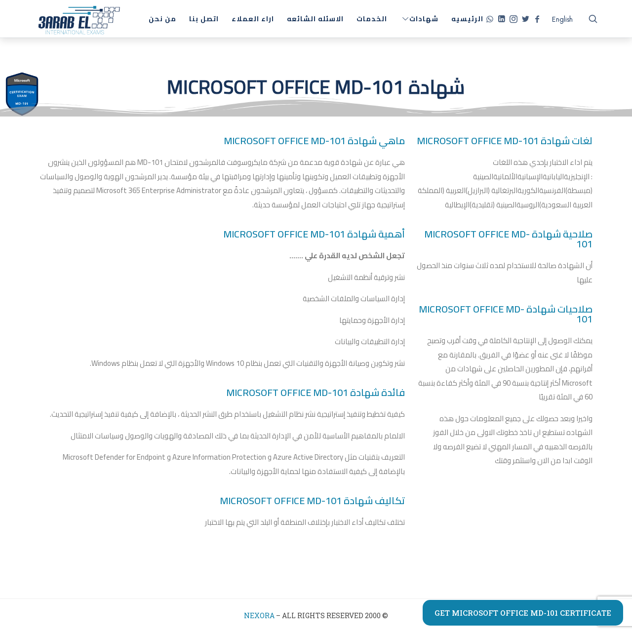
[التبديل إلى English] (562, 19)
